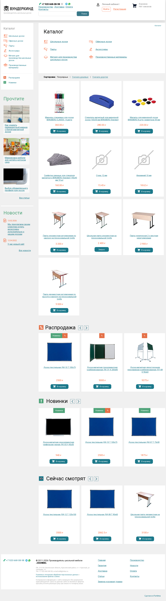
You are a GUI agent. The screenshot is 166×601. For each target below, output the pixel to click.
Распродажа (12, 77)
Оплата (69, 7)
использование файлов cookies (48, 576)
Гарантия (102, 565)
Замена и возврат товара (110, 581)
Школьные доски (14, 36)
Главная (102, 560)
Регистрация (119, 9)
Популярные (62, 77)
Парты (9, 45)
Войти (106, 9)
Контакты (43, 9)
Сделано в (152, 596)
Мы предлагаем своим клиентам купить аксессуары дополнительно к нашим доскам (19, 229)
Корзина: (143, 4)
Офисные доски (13, 40)
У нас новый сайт (16, 244)
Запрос (101, 249)
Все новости (25, 250)
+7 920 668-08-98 (49, 4)
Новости (134, 565)
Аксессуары (12, 50)
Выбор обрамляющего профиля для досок (16, 189)
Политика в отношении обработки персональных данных (57, 575)
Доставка (59, 7)
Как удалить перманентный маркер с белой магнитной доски (16, 128)
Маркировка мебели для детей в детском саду (15, 159)
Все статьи (24, 198)
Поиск (84, 14)
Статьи (101, 576)
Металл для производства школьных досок (17, 58)
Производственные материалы (15, 66)
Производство (46, 7)
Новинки (10, 82)
